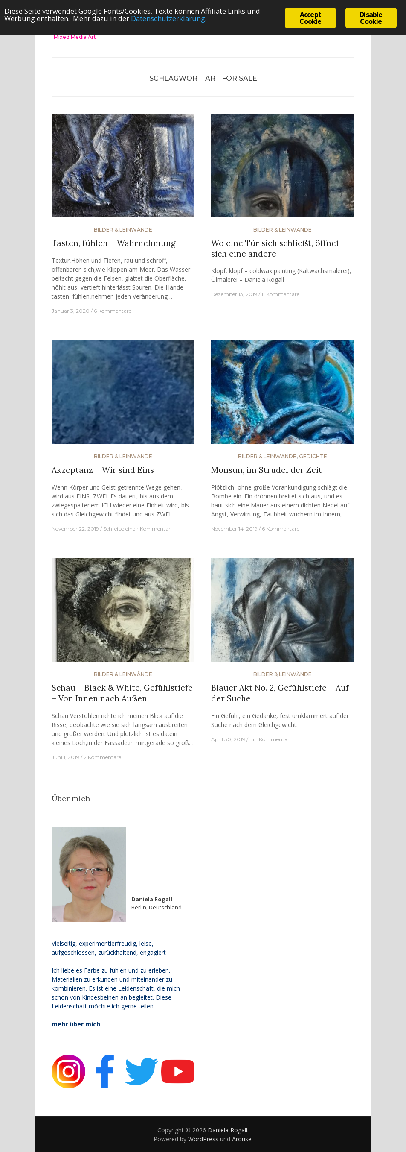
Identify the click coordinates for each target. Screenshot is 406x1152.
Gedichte (313, 456)
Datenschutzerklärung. (172, 21)
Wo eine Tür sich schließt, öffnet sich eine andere (275, 248)
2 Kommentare (102, 757)
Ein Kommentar (269, 739)
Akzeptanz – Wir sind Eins (103, 470)
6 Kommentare (112, 311)
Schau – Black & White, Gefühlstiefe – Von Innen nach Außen (122, 693)
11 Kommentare (280, 294)
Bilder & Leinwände (123, 229)
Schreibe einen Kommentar (137, 528)
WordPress (203, 1139)
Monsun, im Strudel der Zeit (266, 470)
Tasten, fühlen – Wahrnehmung (114, 243)
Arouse (242, 1139)
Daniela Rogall (227, 1130)
